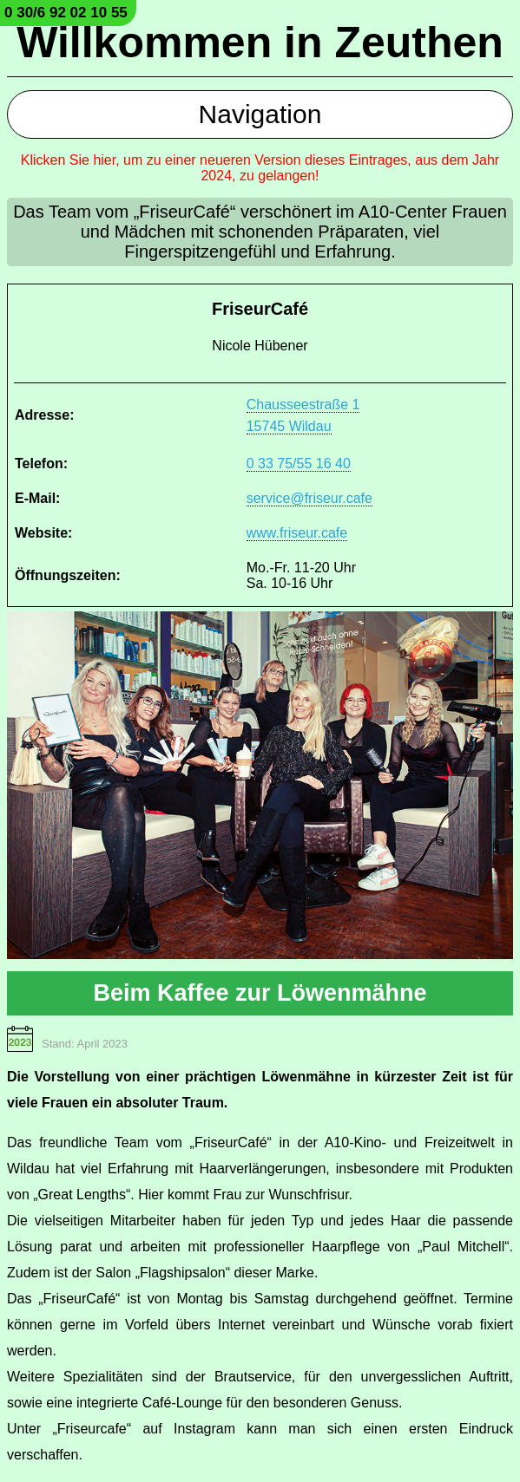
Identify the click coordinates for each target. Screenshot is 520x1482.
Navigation (260, 114)
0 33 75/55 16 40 (299, 463)
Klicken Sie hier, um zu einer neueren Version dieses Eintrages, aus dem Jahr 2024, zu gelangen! (260, 168)
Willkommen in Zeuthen (260, 42)
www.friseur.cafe (297, 533)
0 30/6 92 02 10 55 (66, 12)
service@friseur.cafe (309, 498)
